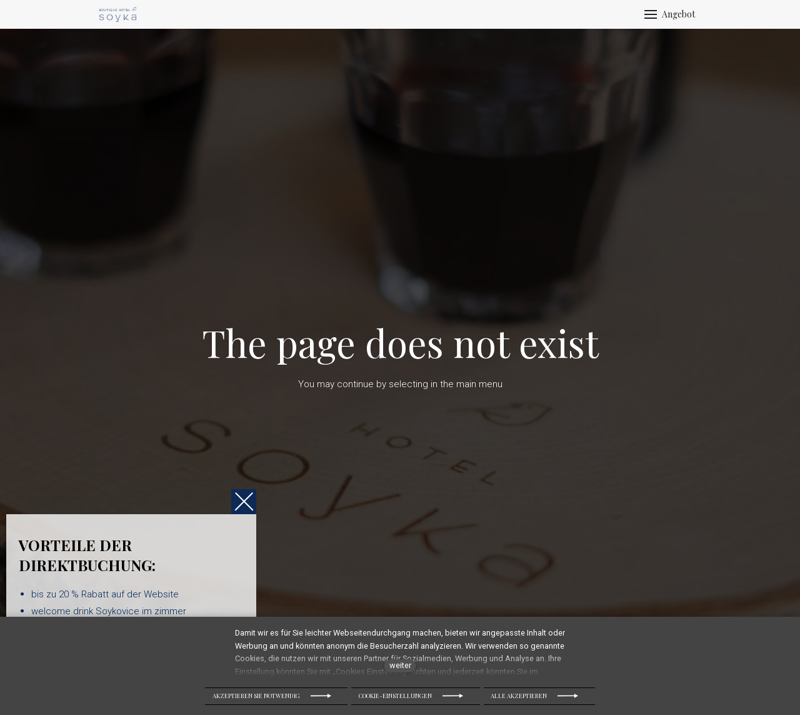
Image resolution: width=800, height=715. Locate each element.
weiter (400, 665)
